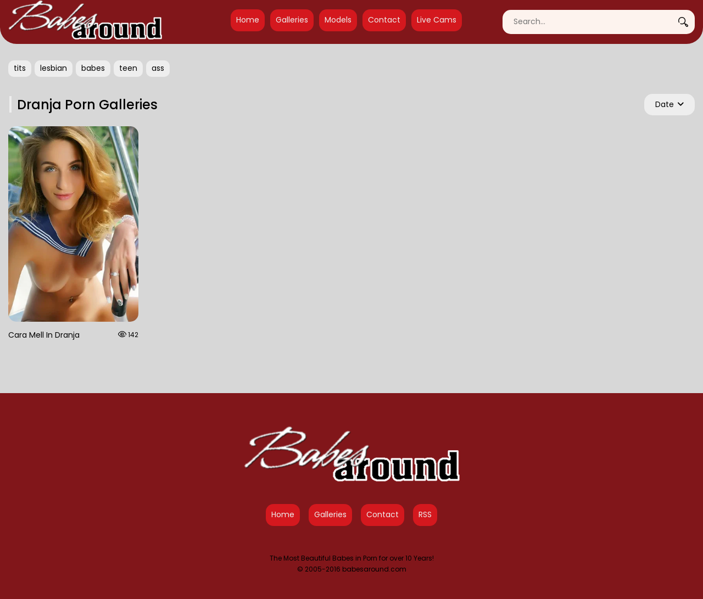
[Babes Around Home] (85, 22)
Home (247, 19)
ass (158, 68)
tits (20, 68)
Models (338, 19)
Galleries (292, 19)
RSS (425, 514)
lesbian (53, 68)
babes (93, 68)
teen (128, 68)
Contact (384, 19)
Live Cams (436, 19)
